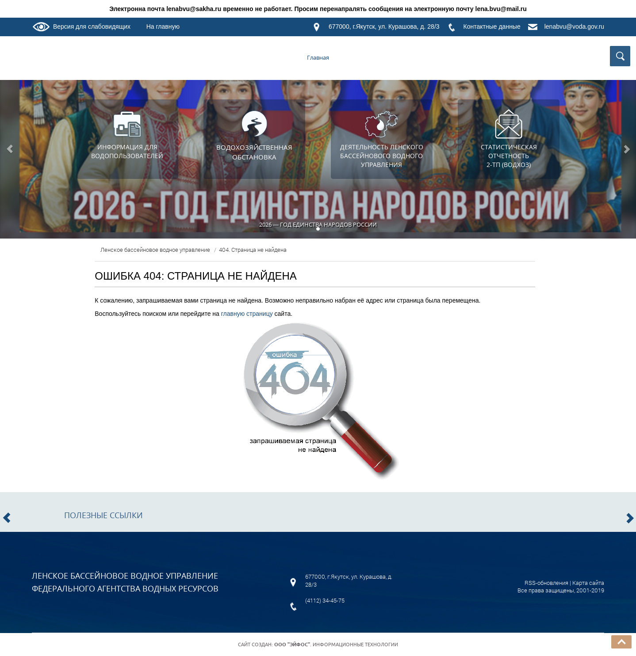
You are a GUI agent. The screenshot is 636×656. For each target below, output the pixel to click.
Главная (318, 57)
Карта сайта (588, 582)
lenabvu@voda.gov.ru (574, 26)
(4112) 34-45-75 (325, 600)
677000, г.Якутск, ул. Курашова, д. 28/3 (384, 26)
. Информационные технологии (336, 644)
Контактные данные (492, 26)
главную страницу (247, 313)
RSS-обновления (546, 582)
